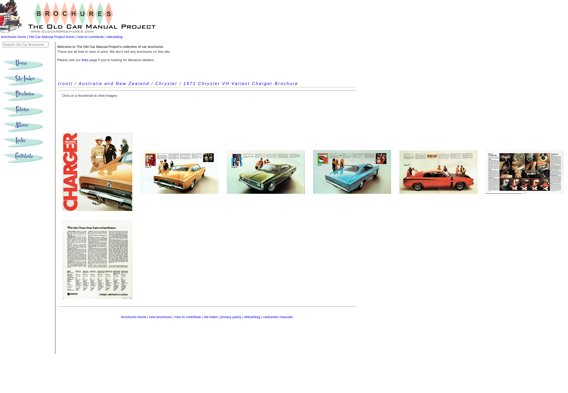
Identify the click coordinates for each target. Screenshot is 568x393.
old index (210, 317)
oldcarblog (115, 37)
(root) (65, 83)
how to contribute (90, 37)
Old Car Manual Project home (52, 37)
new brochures (160, 317)
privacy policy (231, 317)
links (85, 60)
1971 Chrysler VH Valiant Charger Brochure (240, 83)
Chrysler (166, 83)
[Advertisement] (207, 114)
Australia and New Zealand (114, 83)
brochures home (13, 37)
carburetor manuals (278, 317)
